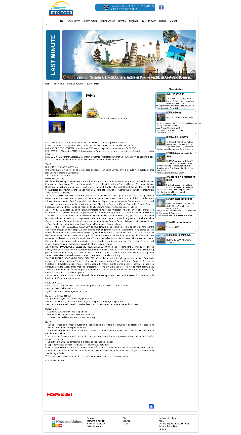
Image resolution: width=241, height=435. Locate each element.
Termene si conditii (96, 421)
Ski (61, 21)
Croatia (122, 21)
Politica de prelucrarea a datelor (174, 423)
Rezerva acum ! (59, 394)
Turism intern (73, 21)
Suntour (48, 84)
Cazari (162, 21)
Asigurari (133, 21)
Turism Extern (59, 84)
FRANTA (89, 84)
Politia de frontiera (167, 418)
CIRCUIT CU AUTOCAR (75, 84)
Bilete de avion (148, 21)
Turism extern (90, 21)
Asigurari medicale (96, 423)
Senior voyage (107, 21)
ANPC (161, 421)
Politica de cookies (168, 426)
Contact (173, 21)
